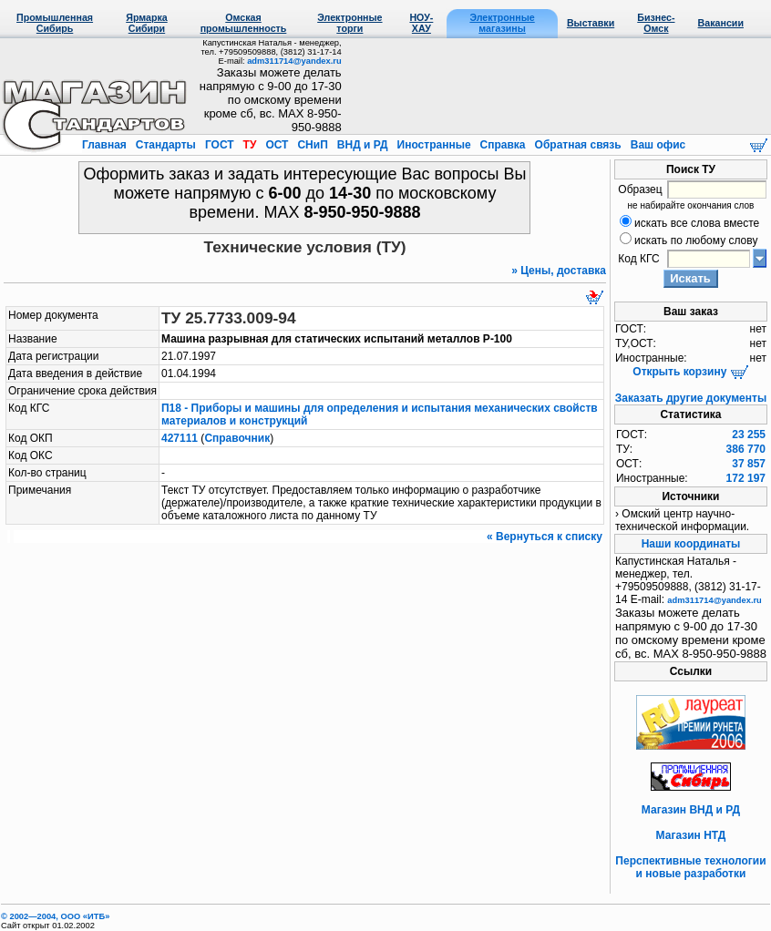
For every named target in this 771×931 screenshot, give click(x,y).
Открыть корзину (690, 371)
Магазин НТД (691, 835)
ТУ (249, 144)
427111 (179, 438)
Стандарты (165, 144)
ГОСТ (219, 144)
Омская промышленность (243, 23)
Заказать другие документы (690, 398)
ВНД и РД (362, 144)
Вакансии (721, 22)
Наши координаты (691, 543)
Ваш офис (656, 144)
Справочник (237, 438)
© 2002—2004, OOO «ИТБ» (55, 916)
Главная (105, 144)
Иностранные (434, 144)
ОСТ (277, 144)
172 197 (746, 478)
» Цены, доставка (558, 270)
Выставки (590, 22)
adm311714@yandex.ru (294, 61)
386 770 (746, 449)
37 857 (749, 463)
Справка (503, 144)
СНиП (312, 144)
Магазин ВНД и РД (691, 809)
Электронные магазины (501, 23)
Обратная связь (577, 144)
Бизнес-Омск (655, 23)
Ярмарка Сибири (146, 23)
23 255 (749, 434)
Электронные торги (349, 23)
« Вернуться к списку (544, 536)
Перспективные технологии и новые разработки (690, 867)
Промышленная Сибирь (54, 23)
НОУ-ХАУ (421, 23)
